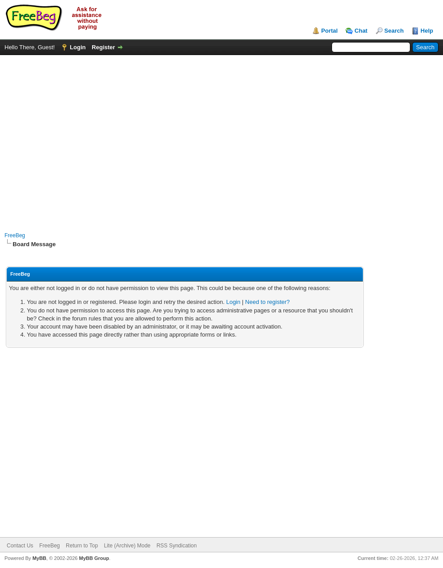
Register (103, 47)
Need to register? (267, 302)
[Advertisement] (84, 139)
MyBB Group (94, 558)
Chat (360, 30)
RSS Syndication (177, 545)
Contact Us (20, 545)
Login (77, 47)
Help (427, 30)
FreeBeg (14, 235)
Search (394, 30)
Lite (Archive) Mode (127, 545)
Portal (329, 30)
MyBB (39, 558)
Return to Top (82, 545)
